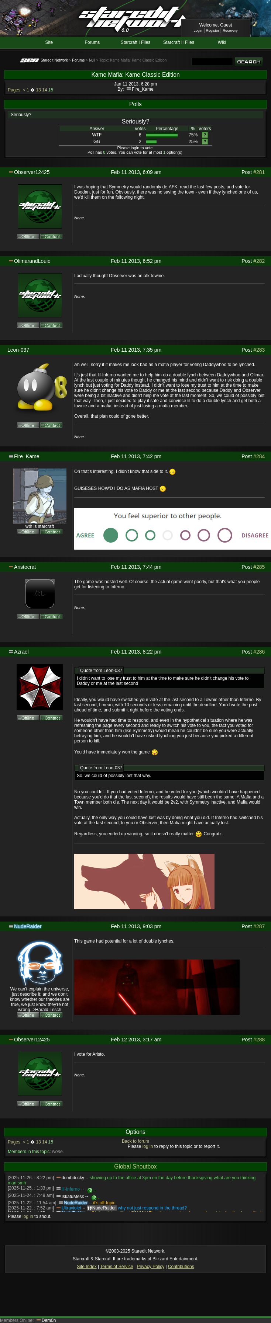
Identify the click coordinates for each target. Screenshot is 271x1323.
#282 (259, 261)
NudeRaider (28, 926)
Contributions (181, 1266)
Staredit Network (54, 60)
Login (197, 30)
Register (212, 30)
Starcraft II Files (178, 42)
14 (44, 90)
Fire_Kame (143, 89)
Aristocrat (25, 567)
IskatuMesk (73, 1196)
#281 (259, 172)
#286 (259, 652)
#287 (259, 926)
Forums (92, 42)
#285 (259, 567)
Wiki (222, 42)
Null (92, 60)
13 (38, 90)
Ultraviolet (71, 1208)
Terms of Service (116, 1266)
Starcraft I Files (136, 42)
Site (49, 42)
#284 (259, 456)
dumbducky (73, 1177)
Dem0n (49, 1320)
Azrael (21, 652)
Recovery (230, 30)
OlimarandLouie (32, 261)
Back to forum (135, 1141)
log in (148, 1146)
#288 (259, 1039)
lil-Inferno (71, 1189)
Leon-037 (18, 350)
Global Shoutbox (135, 1166)
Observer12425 (32, 172)
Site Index (86, 1266)
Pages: (14, 90)
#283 (259, 350)
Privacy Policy (150, 1266)
